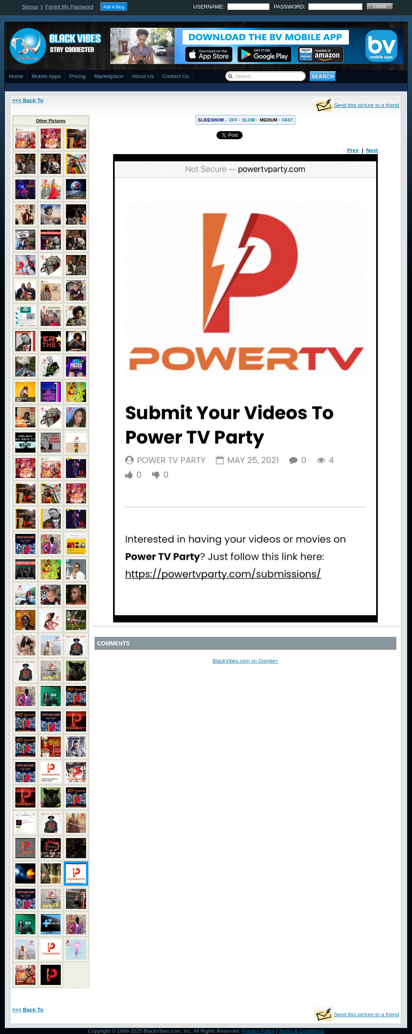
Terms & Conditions (301, 1031)
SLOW (248, 119)
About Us (143, 76)
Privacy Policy (258, 1031)
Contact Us (175, 76)
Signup (30, 7)
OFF (233, 119)
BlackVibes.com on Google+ (245, 661)
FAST (287, 119)
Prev (353, 150)
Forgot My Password (69, 7)
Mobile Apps (46, 76)
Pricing (77, 76)
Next (372, 150)
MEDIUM (268, 119)
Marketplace (109, 76)
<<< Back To (27, 100)
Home (16, 76)
